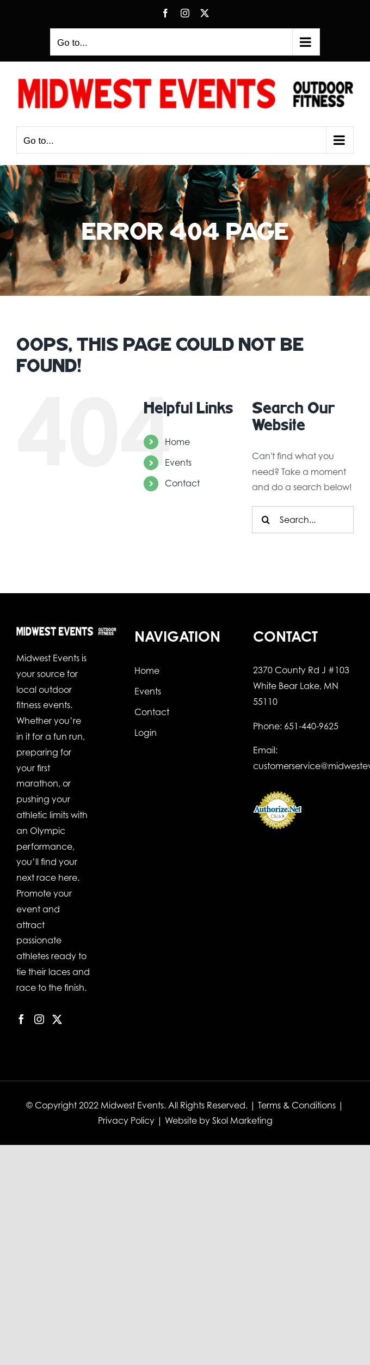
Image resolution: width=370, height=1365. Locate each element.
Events (178, 462)
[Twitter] (57, 1019)
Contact (182, 483)
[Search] (265, 519)
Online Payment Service (277, 835)
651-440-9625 (311, 726)
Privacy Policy (126, 1120)
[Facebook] (21, 1019)
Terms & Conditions (297, 1105)
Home (177, 441)
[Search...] (303, 519)
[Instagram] (39, 1019)
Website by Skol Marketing (219, 1120)
